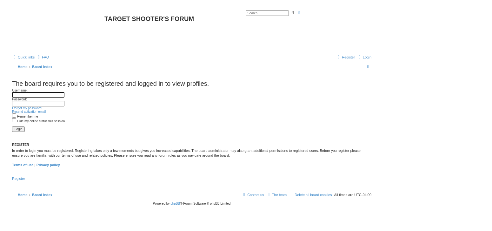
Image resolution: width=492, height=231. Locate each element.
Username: (20, 90)
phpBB (175, 203)
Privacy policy (48, 165)
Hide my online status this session (38, 121)
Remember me (25, 116)
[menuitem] (42, 57)
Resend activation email (29, 111)
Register (18, 178)
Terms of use (23, 165)
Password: (19, 99)
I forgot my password (27, 108)
